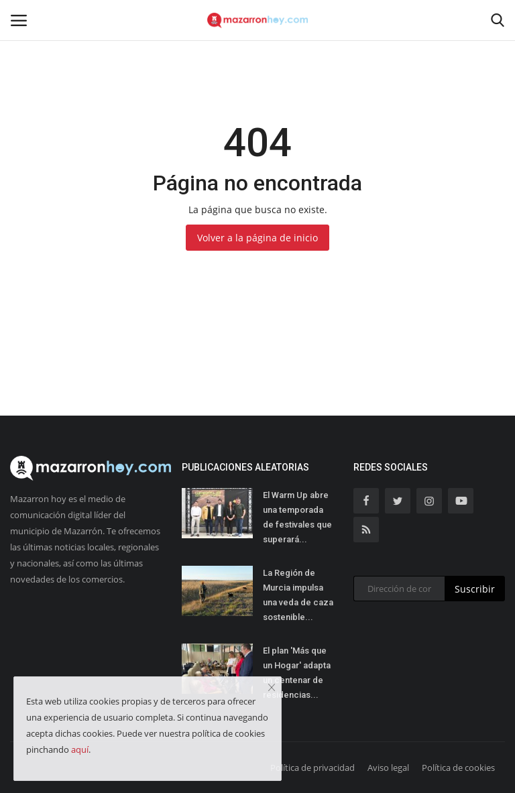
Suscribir (475, 589)
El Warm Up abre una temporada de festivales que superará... (297, 517)
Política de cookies (458, 767)
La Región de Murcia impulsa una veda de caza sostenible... (298, 595)
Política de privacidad (312, 767)
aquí (80, 749)
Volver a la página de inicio (257, 237)
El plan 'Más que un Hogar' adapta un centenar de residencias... (297, 673)
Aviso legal (388, 767)
